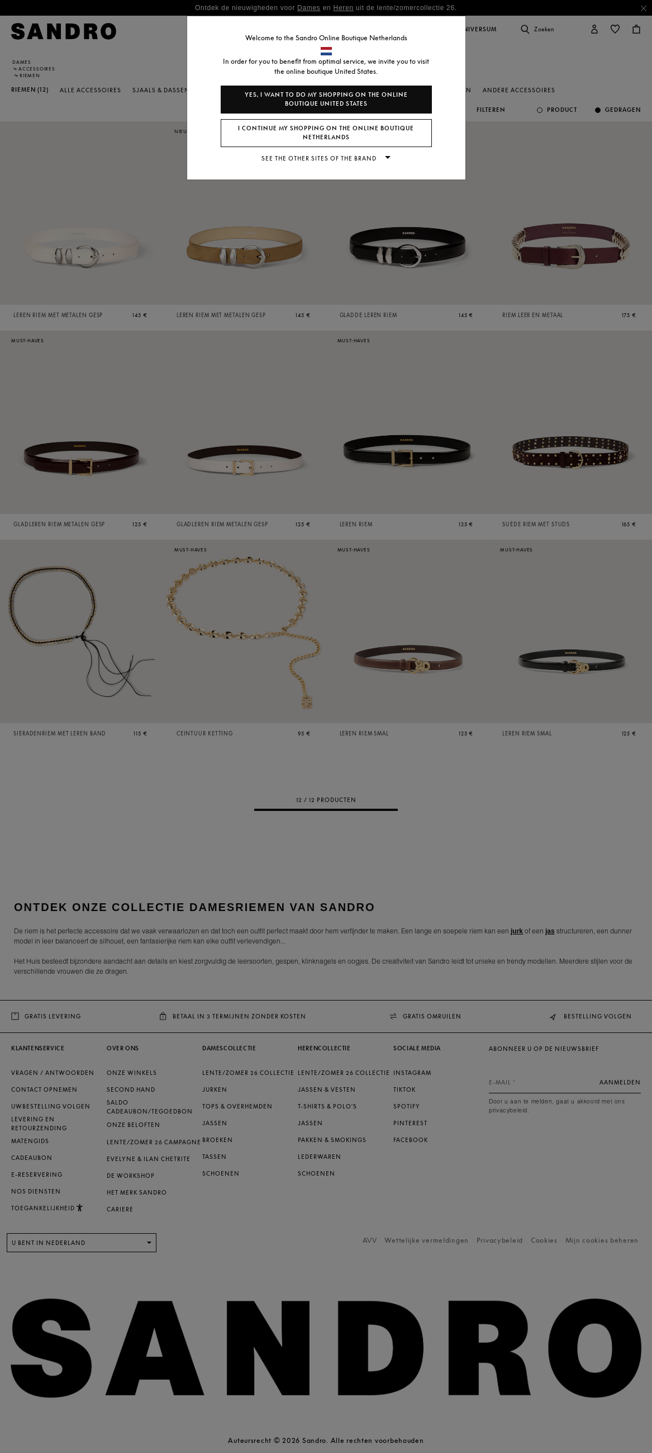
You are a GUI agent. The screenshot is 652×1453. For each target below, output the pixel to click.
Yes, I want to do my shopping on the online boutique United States (326, 99)
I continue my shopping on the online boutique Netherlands (326, 133)
